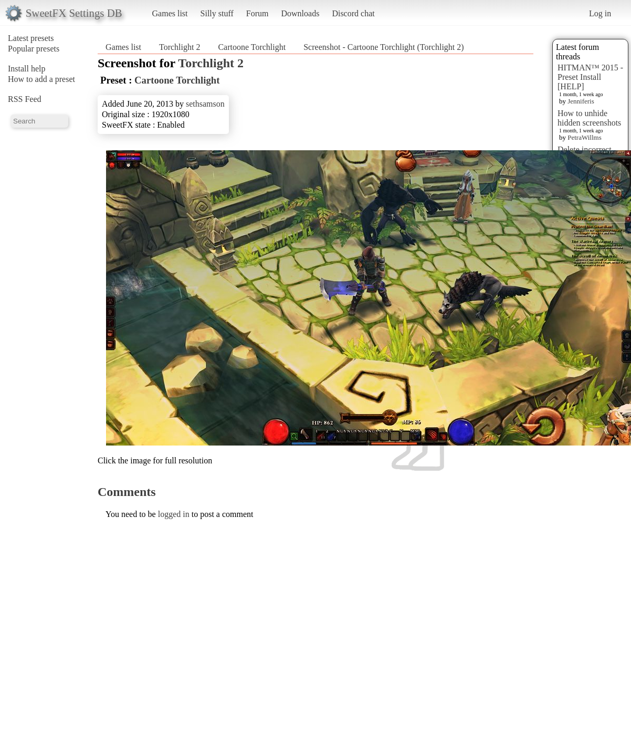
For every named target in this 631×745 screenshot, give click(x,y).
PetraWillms (584, 137)
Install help (27, 68)
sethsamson (205, 103)
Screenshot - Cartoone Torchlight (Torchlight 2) (383, 47)
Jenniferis (580, 101)
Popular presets (33, 48)
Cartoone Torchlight (252, 47)
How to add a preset (41, 79)
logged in (174, 514)
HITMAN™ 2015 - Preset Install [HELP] (590, 77)
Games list (170, 13)
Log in (600, 13)
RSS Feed (24, 99)
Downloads (300, 13)
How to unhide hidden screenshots (589, 118)
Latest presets (31, 38)
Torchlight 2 (179, 47)
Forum (257, 13)
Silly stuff (217, 13)
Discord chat (353, 13)
